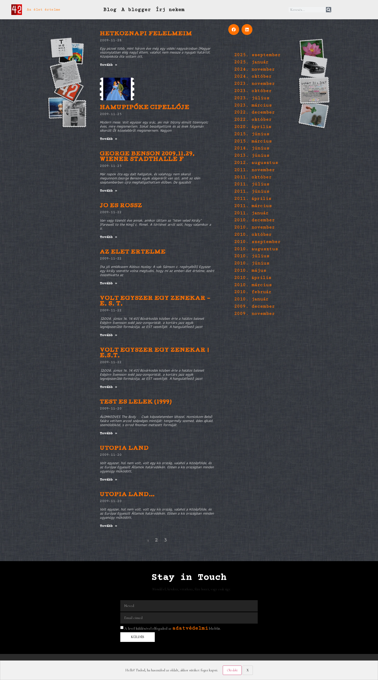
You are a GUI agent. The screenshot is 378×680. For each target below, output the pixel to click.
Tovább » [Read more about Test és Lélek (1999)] (108, 433)
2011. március (253, 205)
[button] (233, 29)
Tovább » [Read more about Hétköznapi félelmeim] (108, 65)
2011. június (251, 191)
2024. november (254, 69)
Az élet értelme (43, 9)
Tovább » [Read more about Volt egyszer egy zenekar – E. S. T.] (108, 335)
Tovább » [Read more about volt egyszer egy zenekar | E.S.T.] (108, 387)
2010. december (254, 220)
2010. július (251, 255)
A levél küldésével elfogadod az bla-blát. (172, 628)
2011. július (251, 184)
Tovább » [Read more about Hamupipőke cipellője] (108, 139)
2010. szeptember (257, 241)
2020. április (252, 126)
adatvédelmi (190, 628)
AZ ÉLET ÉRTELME (133, 252)
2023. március (253, 105)
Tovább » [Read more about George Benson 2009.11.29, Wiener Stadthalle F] (108, 191)
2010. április (252, 277)
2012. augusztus (256, 162)
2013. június (251, 155)
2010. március (253, 284)
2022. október (252, 119)
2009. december (254, 306)
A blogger (136, 10)
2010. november (254, 227)
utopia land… (127, 494)
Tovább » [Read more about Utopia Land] (108, 480)
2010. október (252, 234)
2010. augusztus (256, 249)
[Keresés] (328, 9)
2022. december (254, 112)
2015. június (251, 133)
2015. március (253, 141)
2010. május (250, 270)
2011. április (252, 198)
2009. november (254, 313)
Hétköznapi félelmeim (146, 34)
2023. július (251, 98)
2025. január (251, 62)
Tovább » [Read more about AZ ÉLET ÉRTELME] (108, 283)
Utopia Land (124, 448)
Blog (109, 10)
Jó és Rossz (121, 206)
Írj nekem (169, 10)
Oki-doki (232, 670)
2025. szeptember (257, 54)
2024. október (252, 76)
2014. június (251, 148)
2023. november (254, 83)
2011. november (254, 169)
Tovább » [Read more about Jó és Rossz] (108, 237)
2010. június (251, 263)
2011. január (251, 213)
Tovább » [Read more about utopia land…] (108, 526)
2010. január (251, 299)
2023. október (252, 90)
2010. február (252, 291)
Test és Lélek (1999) (136, 402)
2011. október (252, 177)
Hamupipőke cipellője (144, 107)
